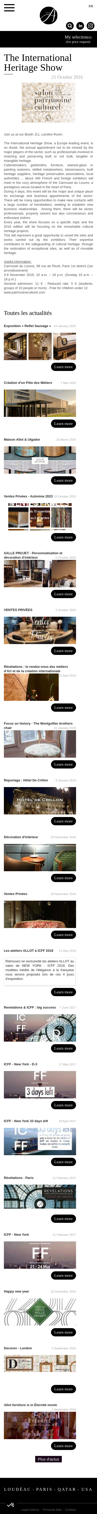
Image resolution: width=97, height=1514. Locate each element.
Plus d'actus (48, 1459)
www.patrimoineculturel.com (24, 292)
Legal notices (30, 1509)
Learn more (63, 366)
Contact (70, 1509)
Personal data (52, 1509)
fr (91, 6)
